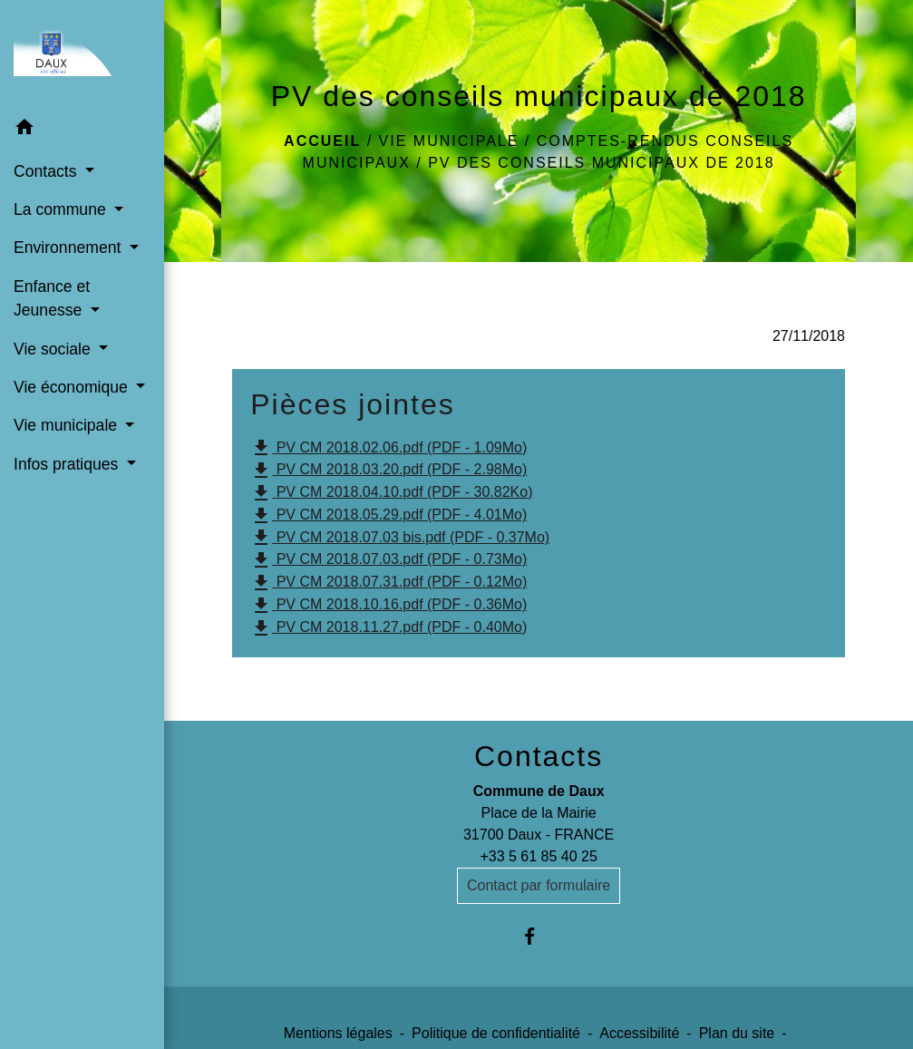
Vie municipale (449, 141)
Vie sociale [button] (54, 349)
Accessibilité (639, 1033)
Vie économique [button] (73, 387)
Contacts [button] (47, 171)
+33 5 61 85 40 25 (538, 856)
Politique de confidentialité (496, 1033)
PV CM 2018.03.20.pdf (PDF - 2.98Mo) (388, 470)
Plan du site (737, 1033)
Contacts (538, 756)
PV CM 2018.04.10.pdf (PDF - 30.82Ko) (391, 493)
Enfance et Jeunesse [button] (52, 298)
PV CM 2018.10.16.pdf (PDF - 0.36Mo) (388, 606)
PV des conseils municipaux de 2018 (601, 162)
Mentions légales (338, 1033)
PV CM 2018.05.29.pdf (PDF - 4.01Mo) (388, 516)
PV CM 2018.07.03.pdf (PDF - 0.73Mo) (388, 560)
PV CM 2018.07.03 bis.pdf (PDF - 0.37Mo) (399, 538)
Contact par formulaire (538, 885)
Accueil (322, 141)
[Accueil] (82, 54)
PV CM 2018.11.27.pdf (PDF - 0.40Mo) (388, 628)
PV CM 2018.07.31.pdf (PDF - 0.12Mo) (388, 583)
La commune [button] (62, 209)
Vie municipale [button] (67, 425)
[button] (82, 130)
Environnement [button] (69, 247)
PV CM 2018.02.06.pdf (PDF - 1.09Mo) (388, 448)
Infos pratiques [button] (68, 464)
